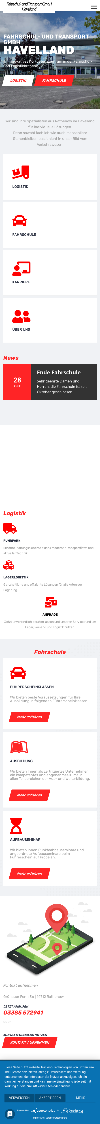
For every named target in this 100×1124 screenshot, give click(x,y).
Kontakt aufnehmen (30, 1042)
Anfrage (50, 615)
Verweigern (19, 1098)
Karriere (21, 282)
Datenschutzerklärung (56, 1118)
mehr (80, 1098)
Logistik (18, 80)
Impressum (38, 1118)
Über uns (21, 329)
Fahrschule (54, 80)
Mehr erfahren (30, 717)
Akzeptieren (50, 1098)
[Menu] (94, 7)
